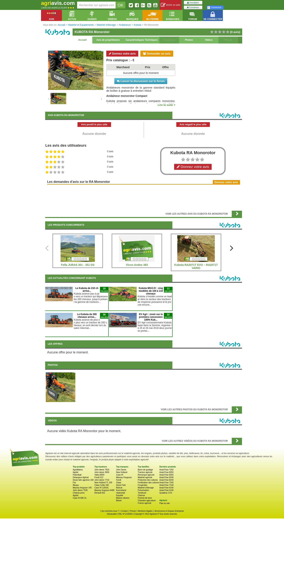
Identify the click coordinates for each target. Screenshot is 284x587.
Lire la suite (166, 105)
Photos (189, 40)
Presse (133, 511)
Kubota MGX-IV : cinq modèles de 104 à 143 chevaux (151, 291)
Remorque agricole (146, 475)
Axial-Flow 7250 (166, 470)
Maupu (76, 485)
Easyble (119, 495)
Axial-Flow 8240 (166, 480)
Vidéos (208, 40)
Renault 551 (99, 493)
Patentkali (77, 475)
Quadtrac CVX (165, 493)
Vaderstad (120, 493)
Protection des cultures (148, 480)
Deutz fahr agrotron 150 (83, 480)
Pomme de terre (145, 498)
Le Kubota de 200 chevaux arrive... (87, 315)
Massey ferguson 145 (82, 488)
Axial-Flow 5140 (166, 490)
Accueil (82, 40)
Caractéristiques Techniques (141, 40)
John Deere (121, 470)
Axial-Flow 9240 (166, 477)
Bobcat (119, 488)
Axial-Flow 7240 (166, 482)
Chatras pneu (79, 493)
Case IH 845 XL (80, 498)
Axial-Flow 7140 (166, 485)
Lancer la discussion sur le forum (140, 81)
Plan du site (164, 503)
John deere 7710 (101, 480)
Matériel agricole (145, 477)
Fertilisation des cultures (148, 482)
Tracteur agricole (145, 472)
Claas (118, 482)
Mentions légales (145, 511)
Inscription (193, 2)
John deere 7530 (80, 490)
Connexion (193, 7)
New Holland (121, 472)
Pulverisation (143, 490)
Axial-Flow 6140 (166, 488)
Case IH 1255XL (101, 488)
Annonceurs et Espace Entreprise (169, 511)
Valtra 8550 (99, 475)
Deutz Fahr (121, 485)
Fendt (118, 480)
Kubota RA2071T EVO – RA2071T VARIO (196, 266)
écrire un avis (170, 5)
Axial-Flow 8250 (166, 472)
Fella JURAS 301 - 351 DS (77, 264)
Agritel (75, 472)
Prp (74, 482)
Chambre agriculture (147, 500)
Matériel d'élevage (146, 488)
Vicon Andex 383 (137, 264)
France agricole (144, 503)
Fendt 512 (98, 477)
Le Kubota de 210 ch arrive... (86, 289)
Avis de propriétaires (108, 40)
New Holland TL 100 (103, 482)
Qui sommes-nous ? (110, 511)
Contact (124, 511)
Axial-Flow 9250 (166, 475)
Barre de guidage (145, 470)
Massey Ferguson (124, 477)
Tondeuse (142, 493)
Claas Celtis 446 (101, 485)
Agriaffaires (78, 470)
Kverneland (121, 490)
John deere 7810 (101, 470)
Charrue (141, 495)
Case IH (119, 475)
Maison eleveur (123, 498)
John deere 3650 (101, 472)
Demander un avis (157, 53)
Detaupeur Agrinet (81, 477)
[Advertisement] (143, 197)
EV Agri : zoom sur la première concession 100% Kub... (151, 317)
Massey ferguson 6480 (104, 490)
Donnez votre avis (122, 53)
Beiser (119, 500)
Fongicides (142, 485)
